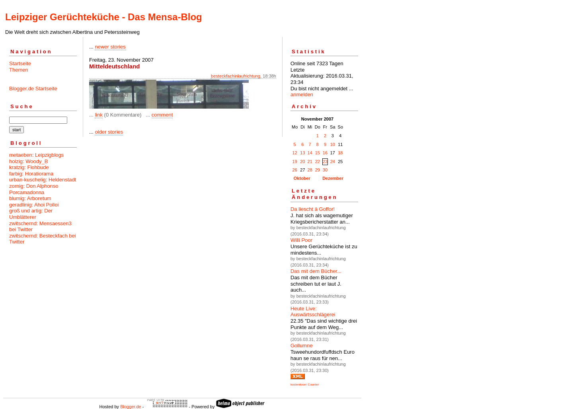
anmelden (301, 94)
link (99, 115)
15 (317, 152)
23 (325, 161)
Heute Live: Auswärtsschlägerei (312, 312)
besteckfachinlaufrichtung (235, 76)
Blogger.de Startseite (33, 89)
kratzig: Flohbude (29, 167)
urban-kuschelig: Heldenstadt (42, 180)
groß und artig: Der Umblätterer (31, 214)
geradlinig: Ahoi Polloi (33, 205)
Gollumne (301, 346)
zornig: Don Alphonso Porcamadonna (33, 189)
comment (162, 115)
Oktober (302, 178)
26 (294, 169)
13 (302, 152)
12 (294, 152)
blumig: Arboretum (30, 198)
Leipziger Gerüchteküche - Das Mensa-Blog (103, 17)
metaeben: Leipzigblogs (36, 155)
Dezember (332, 178)
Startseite (20, 63)
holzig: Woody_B (28, 161)
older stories (109, 132)
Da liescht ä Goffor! (312, 209)
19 (294, 161)
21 (310, 161)
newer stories (110, 47)
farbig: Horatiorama (31, 174)
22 (317, 161)
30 (325, 169)
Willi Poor (301, 240)
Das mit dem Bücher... (315, 271)
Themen (18, 70)
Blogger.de (130, 406)
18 (340, 152)
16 (325, 152)
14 (310, 152)
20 (302, 161)
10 (332, 144)
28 (310, 169)
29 (317, 169)
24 (332, 161)
